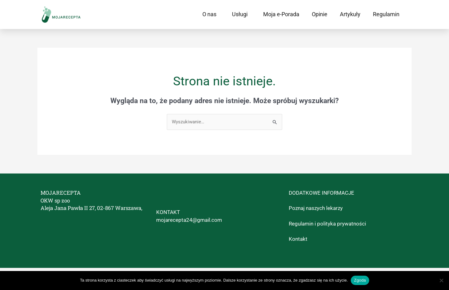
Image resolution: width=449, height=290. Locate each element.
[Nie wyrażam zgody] (441, 280)
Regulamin (386, 14)
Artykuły (350, 14)
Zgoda (360, 280)
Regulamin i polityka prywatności (327, 224)
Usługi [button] (241, 14)
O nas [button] (211, 14)
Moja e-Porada (281, 14)
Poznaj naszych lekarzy (316, 208)
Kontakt (298, 239)
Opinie (319, 14)
